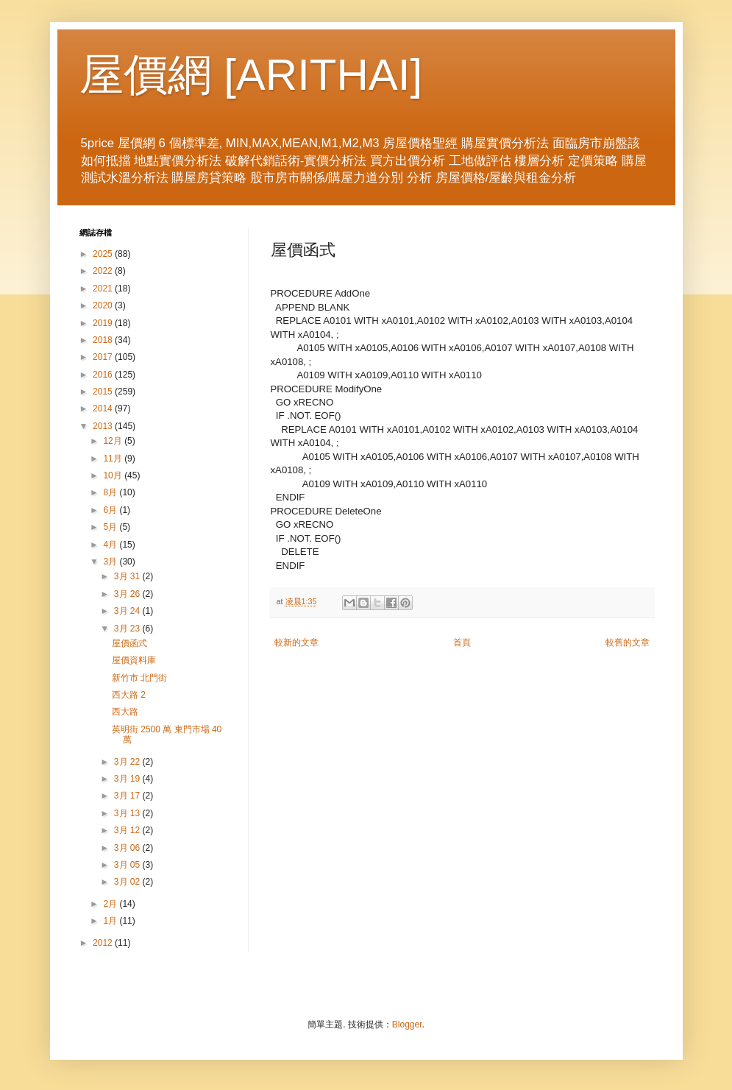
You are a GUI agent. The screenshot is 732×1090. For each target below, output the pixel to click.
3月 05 (128, 865)
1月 (111, 921)
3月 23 (128, 628)
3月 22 (128, 762)
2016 (104, 374)
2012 (104, 943)
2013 (104, 426)
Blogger (407, 1024)
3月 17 (128, 795)
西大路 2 (129, 695)
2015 (104, 391)
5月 (111, 527)
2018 (104, 340)
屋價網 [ (157, 74)
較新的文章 (296, 642)
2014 (104, 408)
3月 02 (128, 882)
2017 (104, 357)
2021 (104, 288)
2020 (104, 305)
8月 (111, 492)
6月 (111, 510)
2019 (104, 323)
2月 (111, 904)
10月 (113, 475)
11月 (113, 458)
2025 (104, 254)
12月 (113, 441)
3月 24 (128, 611)
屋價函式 (129, 643)
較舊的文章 (627, 642)
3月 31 (128, 576)
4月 (111, 544)
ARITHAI (323, 74)
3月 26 (128, 594)
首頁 (462, 642)
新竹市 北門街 (139, 678)
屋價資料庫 (134, 660)
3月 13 (128, 813)
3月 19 (128, 779)
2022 (104, 271)
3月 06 (128, 848)
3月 (111, 561)
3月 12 (128, 830)
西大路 (125, 712)
